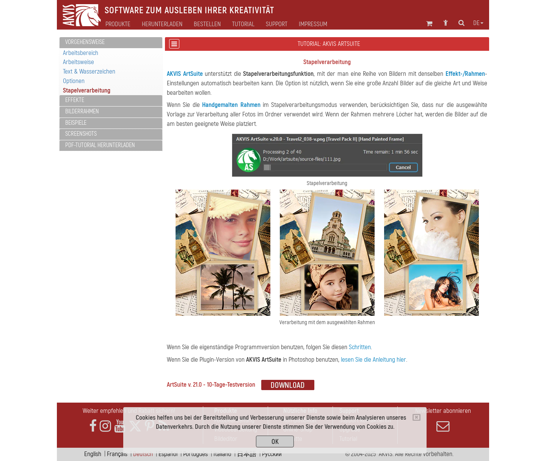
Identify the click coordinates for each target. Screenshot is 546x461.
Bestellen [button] (207, 24)
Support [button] (276, 24)
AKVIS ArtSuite (185, 74)
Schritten (360, 347)
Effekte (74, 100)
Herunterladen (162, 24)
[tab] (111, 42)
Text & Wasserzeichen (89, 71)
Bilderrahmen (82, 111)
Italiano (222, 454)
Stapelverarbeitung (86, 90)
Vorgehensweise (85, 42)
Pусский (272, 454)
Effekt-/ (455, 74)
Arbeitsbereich (80, 53)
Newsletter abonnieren (443, 420)
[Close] (416, 417)
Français (117, 454)
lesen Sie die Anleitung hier (373, 360)
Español (167, 454)
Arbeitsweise (78, 62)
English (92, 454)
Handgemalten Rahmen (231, 105)
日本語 (246, 454)
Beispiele (75, 123)
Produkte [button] (117, 24)
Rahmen (475, 74)
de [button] (478, 23)
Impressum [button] (313, 24)
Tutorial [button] (243, 24)
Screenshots (81, 134)
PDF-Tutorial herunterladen (100, 145)
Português (195, 454)
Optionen (74, 81)
